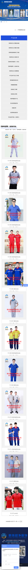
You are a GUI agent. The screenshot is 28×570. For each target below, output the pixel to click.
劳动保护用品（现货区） (14, 117)
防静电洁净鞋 (14, 94)
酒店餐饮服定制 (14, 112)
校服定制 (14, 107)
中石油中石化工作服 (14, 75)
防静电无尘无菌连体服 (14, 43)
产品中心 (14, 129)
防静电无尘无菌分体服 (14, 47)
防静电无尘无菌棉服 (14, 71)
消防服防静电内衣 (14, 80)
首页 (10, 129)
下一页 (15, 521)
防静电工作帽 (14, 89)
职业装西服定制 (14, 103)
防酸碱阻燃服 (14, 84)
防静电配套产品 (14, 98)
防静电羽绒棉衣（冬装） (14, 61)
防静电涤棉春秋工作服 (14, 52)
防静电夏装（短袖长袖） (14, 66)
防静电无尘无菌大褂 (14, 57)
